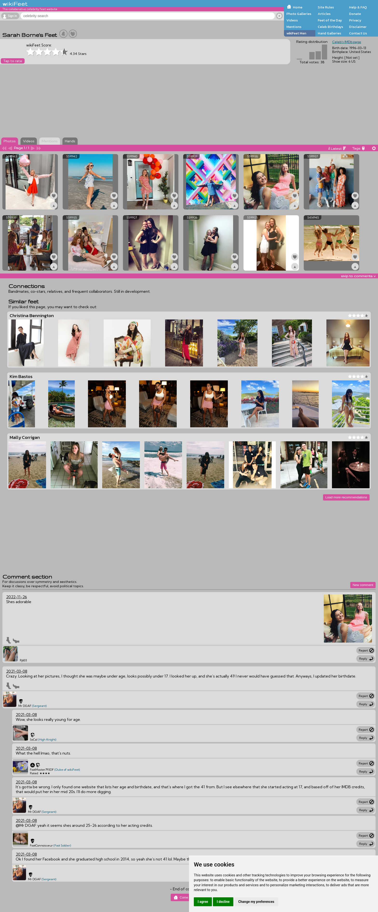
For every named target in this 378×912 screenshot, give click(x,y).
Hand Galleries (329, 33)
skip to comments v (358, 276)
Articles (324, 13)
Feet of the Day (330, 20)
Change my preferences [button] (256, 902)
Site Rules (326, 7)
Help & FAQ (358, 7)
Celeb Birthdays (330, 26)
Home (297, 7)
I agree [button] (203, 902)
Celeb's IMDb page (346, 42)
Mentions (293, 26)
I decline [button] (223, 902)
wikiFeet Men (296, 33)
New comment (363, 585)
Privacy (355, 20)
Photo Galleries (298, 13)
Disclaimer (357, 26)
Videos (292, 20)
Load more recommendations (346, 497)
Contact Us (358, 33)
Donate (355, 13)
